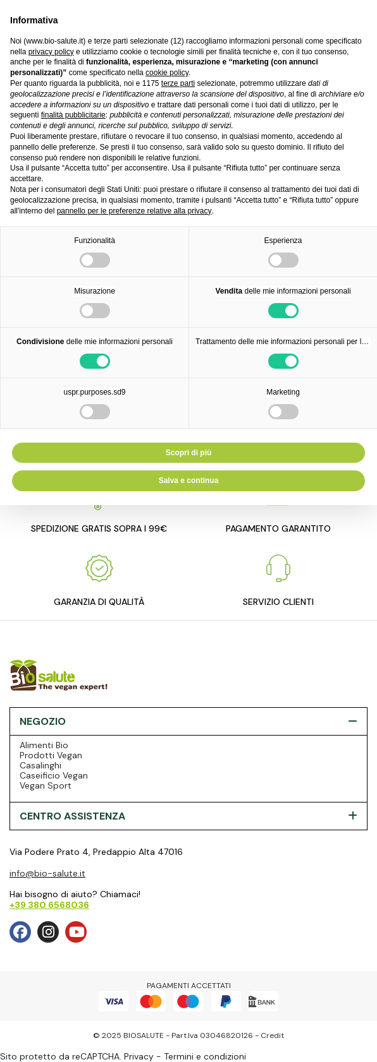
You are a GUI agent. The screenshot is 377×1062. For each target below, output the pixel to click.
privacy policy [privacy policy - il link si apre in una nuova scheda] (51, 51)
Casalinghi (40, 765)
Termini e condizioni (205, 1056)
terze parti (178, 83)
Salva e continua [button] (189, 480)
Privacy (139, 1056)
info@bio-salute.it (47, 873)
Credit (272, 1035)
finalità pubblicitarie (73, 114)
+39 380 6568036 (49, 904)
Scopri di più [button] (189, 452)
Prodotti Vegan (51, 755)
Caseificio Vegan (54, 775)
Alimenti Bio (44, 745)
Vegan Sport (45, 785)
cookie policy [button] (166, 72)
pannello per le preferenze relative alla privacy (134, 210)
